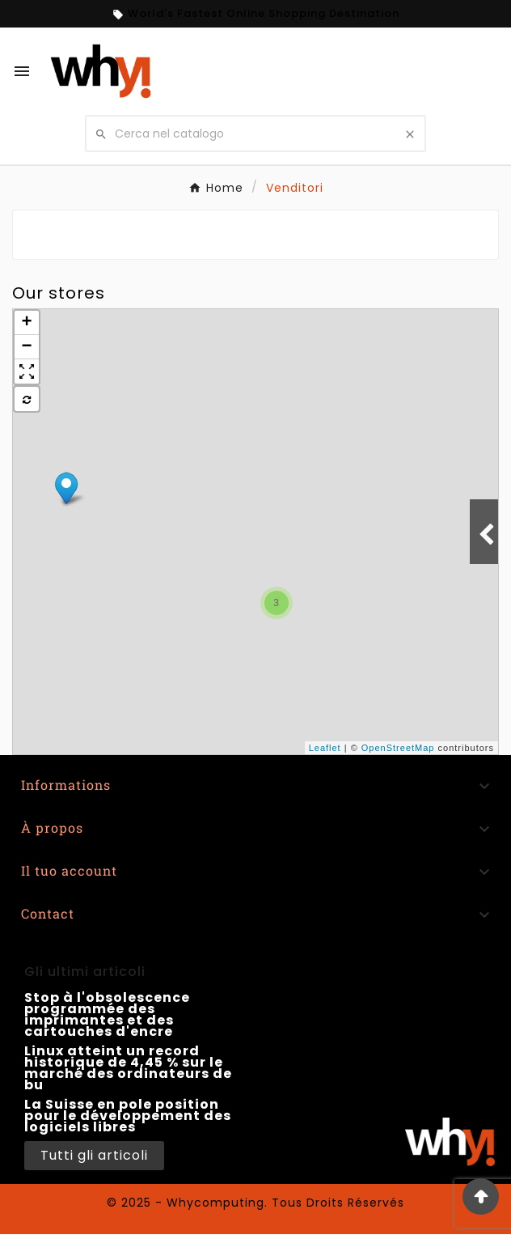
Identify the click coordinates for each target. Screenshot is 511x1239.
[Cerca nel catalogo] (255, 134)
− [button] (26, 347)
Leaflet (325, 748)
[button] (27, 371)
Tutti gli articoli (94, 1155)
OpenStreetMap (398, 748)
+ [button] (26, 323)
